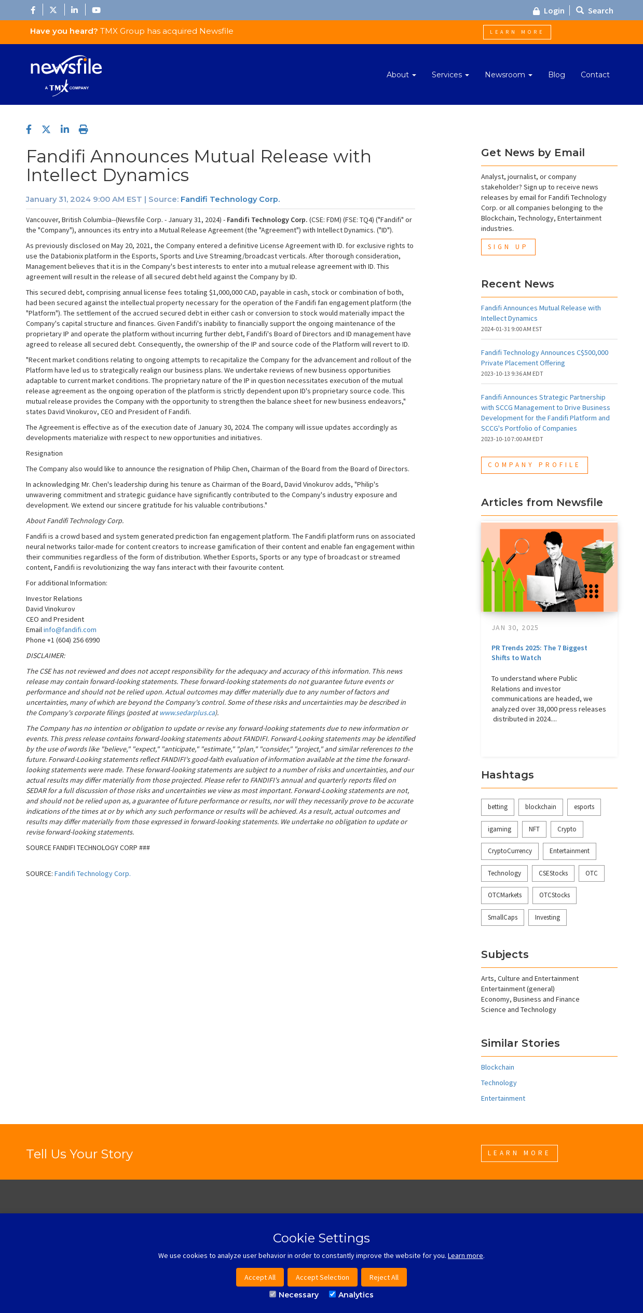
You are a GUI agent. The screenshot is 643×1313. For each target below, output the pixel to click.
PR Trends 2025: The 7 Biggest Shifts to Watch (539, 653)
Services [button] (450, 74)
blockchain (540, 806)
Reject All (384, 1277)
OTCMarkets (505, 895)
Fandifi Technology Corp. (230, 199)
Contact (595, 74)
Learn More (517, 32)
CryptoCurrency (510, 850)
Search (594, 10)
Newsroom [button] (508, 74)
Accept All (260, 1277)
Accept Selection (322, 1277)
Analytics (351, 1295)
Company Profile (534, 464)
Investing (547, 917)
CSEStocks (553, 873)
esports (584, 806)
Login (549, 10)
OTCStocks (554, 895)
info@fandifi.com (70, 629)
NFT (534, 829)
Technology (504, 873)
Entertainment (570, 850)
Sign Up (508, 246)
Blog (556, 74)
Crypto (567, 829)
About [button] (401, 74)
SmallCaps (502, 917)
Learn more (465, 1255)
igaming (499, 829)
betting (498, 806)
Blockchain (497, 1067)
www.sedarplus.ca (187, 712)
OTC (591, 873)
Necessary (294, 1295)
